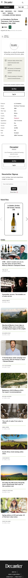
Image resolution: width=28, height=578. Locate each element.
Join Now (14, 89)
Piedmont (16, 118)
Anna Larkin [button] (5, 427)
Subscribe (7, 7)
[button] (5, 36)
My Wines (4, 27)
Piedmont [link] (20, 11)
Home (2, 11)
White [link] (4, 13)
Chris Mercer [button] (6, 458)
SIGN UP (14, 189)
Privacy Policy (18, 577)
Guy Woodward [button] (6, 365)
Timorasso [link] (10, 13)
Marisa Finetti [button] (6, 300)
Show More (14, 192)
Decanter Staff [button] (6, 333)
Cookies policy (9, 577)
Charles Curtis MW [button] (7, 490)
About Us (14, 572)
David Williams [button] (6, 521)
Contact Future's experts (14, 574)
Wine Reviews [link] (8, 11)
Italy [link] (15, 11)
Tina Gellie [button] (5, 270)
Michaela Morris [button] (6, 396)
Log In (14, 94)
